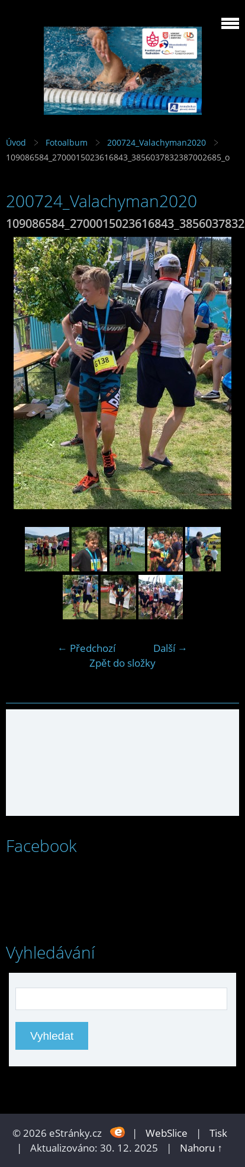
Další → (170, 648)
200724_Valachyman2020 (156, 142)
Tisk (218, 1133)
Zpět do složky (122, 663)
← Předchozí (86, 648)
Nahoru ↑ (201, 1148)
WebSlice (167, 1133)
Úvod (16, 142)
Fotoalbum (67, 142)
